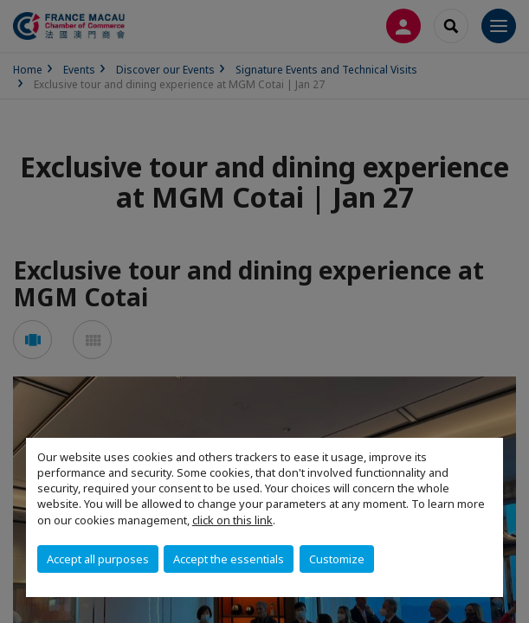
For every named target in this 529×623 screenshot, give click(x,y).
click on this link (232, 520)
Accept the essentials (228, 559)
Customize (336, 559)
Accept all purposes (98, 559)
